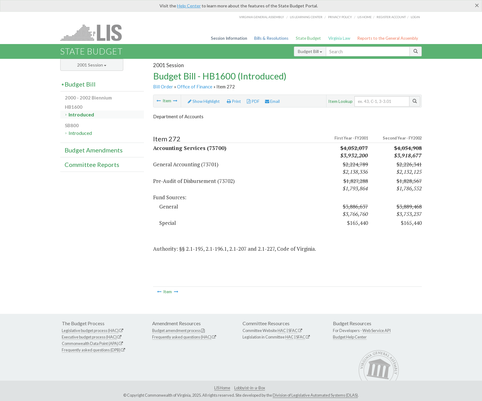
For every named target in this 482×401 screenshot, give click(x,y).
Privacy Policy (340, 17)
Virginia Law (339, 38)
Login (415, 17)
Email (272, 101)
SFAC (293, 330)
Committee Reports (92, 164)
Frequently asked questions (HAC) (181, 336)
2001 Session (91, 64)
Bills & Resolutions (271, 38)
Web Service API (376, 330)
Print (234, 101)
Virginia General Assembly (261, 17)
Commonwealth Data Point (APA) (90, 343)
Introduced (81, 114)
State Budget (308, 38)
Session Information (229, 38)
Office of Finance (194, 86)
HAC (282, 330)
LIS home (365, 17)
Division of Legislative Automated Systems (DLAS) (315, 395)
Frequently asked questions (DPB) (91, 349)
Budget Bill (310, 51)
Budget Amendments (94, 150)
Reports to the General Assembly (387, 38)
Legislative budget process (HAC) (90, 330)
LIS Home (222, 387)
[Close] (477, 5)
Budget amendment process (176, 330)
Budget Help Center (350, 336)
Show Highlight (204, 101)
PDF (253, 101)
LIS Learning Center (306, 17)
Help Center (189, 5)
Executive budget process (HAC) (89, 336)
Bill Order (163, 86)
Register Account (391, 17)
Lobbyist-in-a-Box (249, 387)
